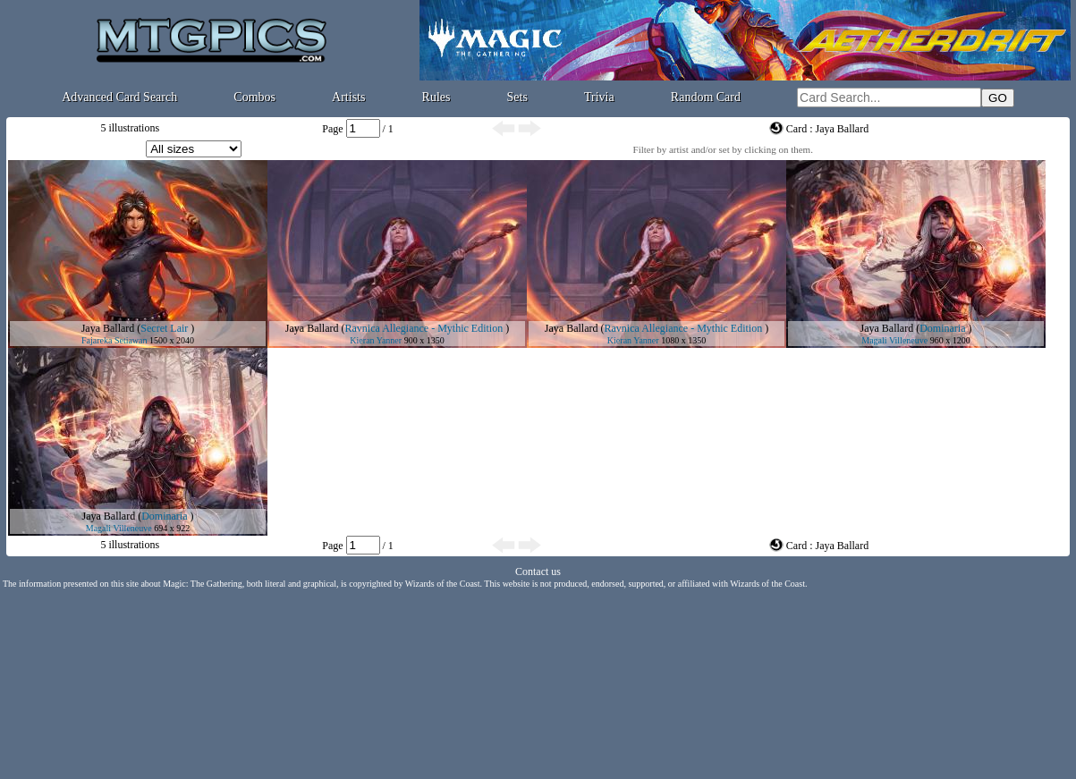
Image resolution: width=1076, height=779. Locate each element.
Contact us (538, 571)
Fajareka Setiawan (114, 340)
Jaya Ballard (108, 328)
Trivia (599, 97)
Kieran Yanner (376, 340)
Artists (348, 97)
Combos (254, 97)
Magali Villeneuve (894, 340)
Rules (436, 97)
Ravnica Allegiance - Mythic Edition (424, 328)
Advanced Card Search (119, 97)
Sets (517, 97)
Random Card (706, 97)
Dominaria (942, 328)
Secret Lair (164, 328)
